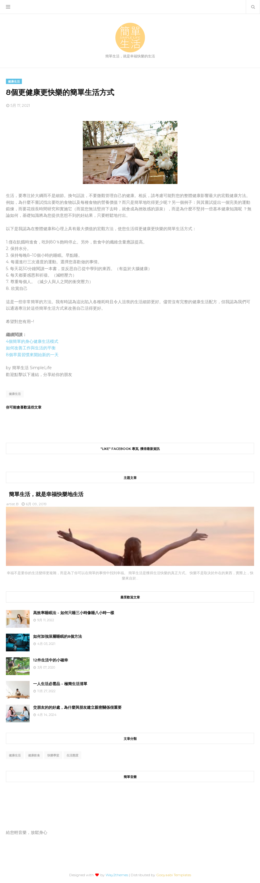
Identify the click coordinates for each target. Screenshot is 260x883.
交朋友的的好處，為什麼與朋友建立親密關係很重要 (77, 707)
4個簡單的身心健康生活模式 (32, 341)
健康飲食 (34, 755)
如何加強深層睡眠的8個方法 (57, 636)
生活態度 (72, 755)
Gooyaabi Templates (173, 875)
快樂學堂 (53, 755)
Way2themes (117, 875)
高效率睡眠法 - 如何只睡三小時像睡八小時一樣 (73, 612)
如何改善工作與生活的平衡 (31, 348)
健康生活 (15, 394)
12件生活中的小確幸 (50, 660)
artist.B (12, 504)
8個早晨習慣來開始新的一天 (32, 354)
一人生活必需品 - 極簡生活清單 (60, 683)
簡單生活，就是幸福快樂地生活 (46, 494)
